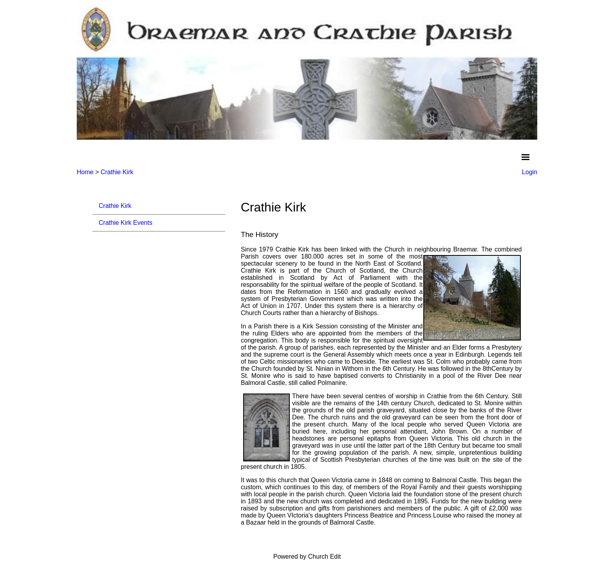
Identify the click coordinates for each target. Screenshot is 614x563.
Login (529, 172)
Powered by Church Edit (307, 556)
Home (85, 172)
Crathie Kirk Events (125, 222)
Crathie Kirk (117, 172)
